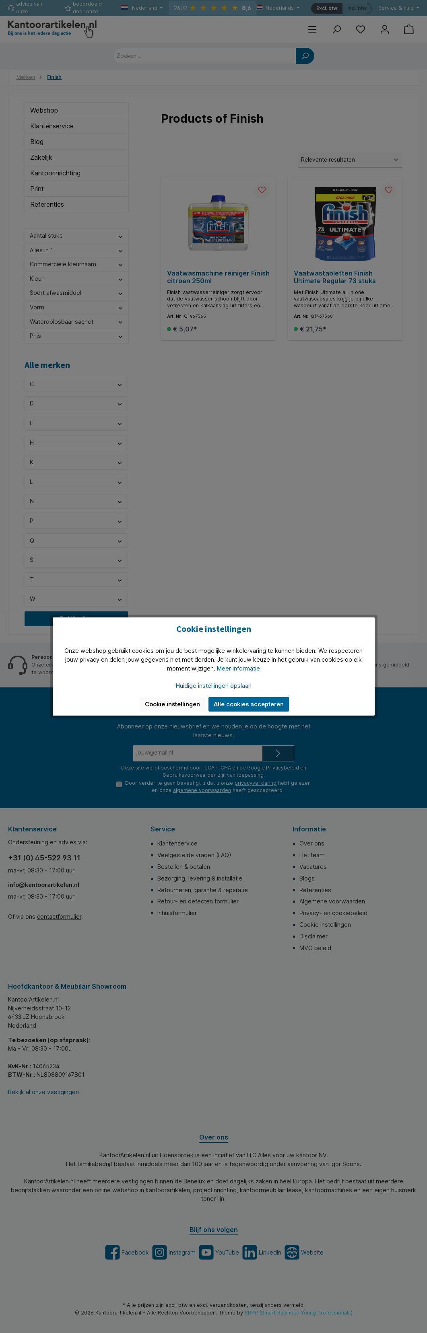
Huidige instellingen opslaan (214, 685)
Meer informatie (238, 668)
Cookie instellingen (172, 704)
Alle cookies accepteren (249, 704)
